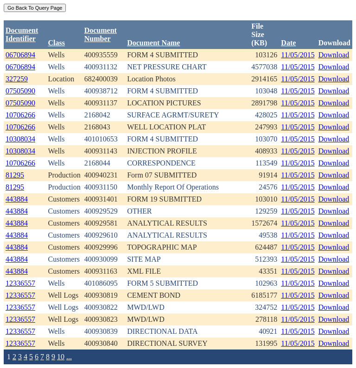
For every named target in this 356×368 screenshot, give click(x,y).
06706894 (20, 55)
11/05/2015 (297, 55)
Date (288, 43)
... (69, 357)
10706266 (20, 115)
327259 (17, 79)
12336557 (20, 283)
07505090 (20, 91)
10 (60, 357)
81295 (15, 175)
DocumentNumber (100, 34)
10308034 (20, 139)
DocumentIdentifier (22, 34)
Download (334, 55)
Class (56, 43)
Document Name (153, 43)
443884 (17, 199)
